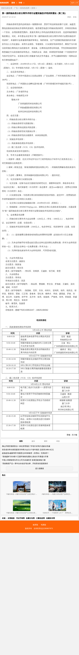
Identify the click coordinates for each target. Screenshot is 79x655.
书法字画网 (20, 518)
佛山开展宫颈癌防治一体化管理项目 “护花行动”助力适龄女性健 (26, 446)
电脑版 (43, 525)
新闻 (13, 3)
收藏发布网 (50, 518)
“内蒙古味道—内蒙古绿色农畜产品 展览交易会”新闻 (23, 513)
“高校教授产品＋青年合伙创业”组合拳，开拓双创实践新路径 (25, 463)
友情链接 (11, 518)
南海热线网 (4, 3)
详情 (20, 3)
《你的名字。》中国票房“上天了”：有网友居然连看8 (59, 513)
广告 (16, 8)
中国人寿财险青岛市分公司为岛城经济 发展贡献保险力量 (24, 460)
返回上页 (74, 3)
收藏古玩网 (30, 518)
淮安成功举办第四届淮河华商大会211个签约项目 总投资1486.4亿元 (28, 450)
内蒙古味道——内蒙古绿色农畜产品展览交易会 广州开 (60, 494)
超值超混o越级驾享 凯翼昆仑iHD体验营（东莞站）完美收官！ (25, 453)
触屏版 (35, 525)
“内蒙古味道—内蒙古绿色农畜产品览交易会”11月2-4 (23, 494)
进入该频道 (39, 468)
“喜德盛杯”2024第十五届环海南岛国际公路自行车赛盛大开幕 (25, 457)
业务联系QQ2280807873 (43, 528)
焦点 (3, 475)
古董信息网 (40, 518)
